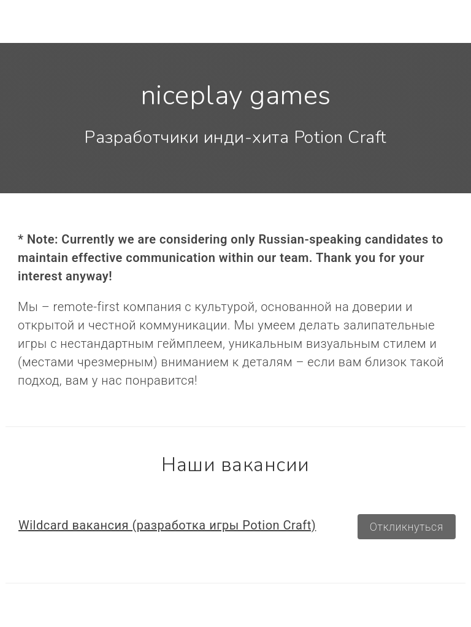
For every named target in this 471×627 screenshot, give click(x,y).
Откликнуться (406, 526)
